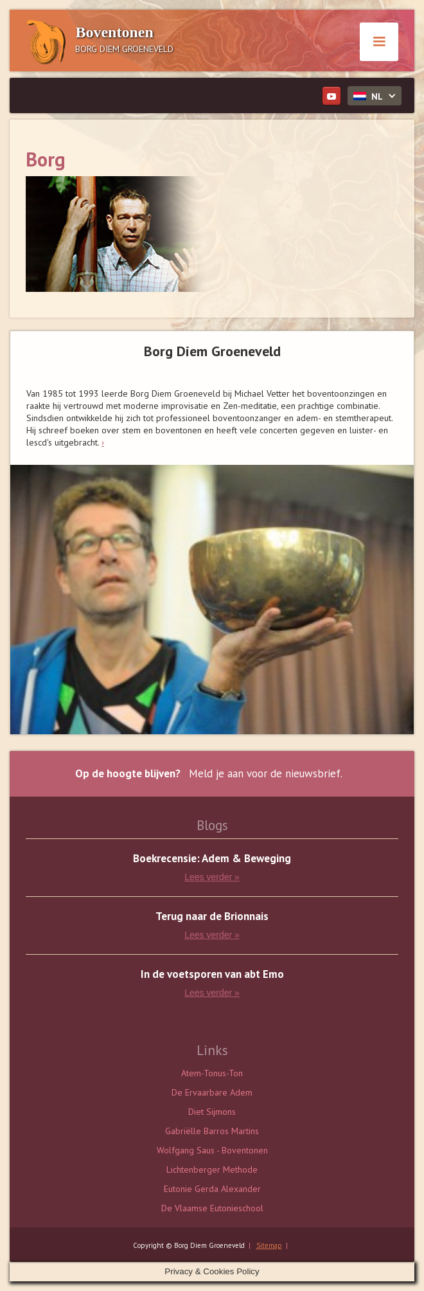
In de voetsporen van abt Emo (212, 974)
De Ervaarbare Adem (212, 1092)
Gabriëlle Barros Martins (212, 1131)
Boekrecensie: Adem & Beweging (212, 858)
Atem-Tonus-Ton (212, 1073)
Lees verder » (212, 877)
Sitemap (269, 1245)
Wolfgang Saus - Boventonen (212, 1150)
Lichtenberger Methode (212, 1169)
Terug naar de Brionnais (212, 916)
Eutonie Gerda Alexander (212, 1189)
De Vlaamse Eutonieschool (212, 1208)
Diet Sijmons (212, 1111)
